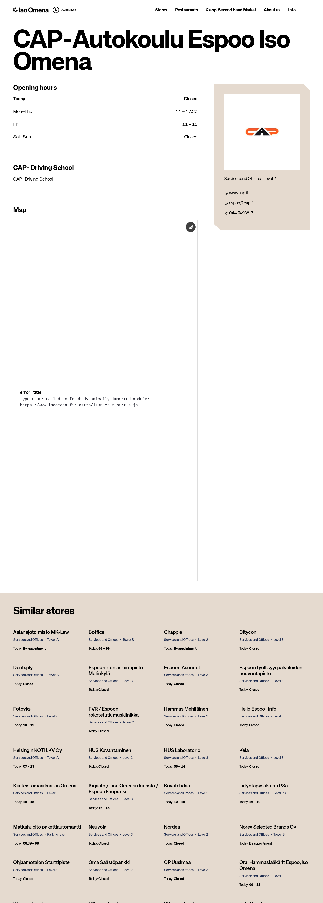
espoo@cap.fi (241, 203)
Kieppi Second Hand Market (231, 10)
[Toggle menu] (306, 10)
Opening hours (68, 10)
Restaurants (186, 10)
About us (272, 10)
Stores (161, 10)
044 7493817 (241, 213)
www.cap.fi (238, 193)
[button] (63, 10)
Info (291, 10)
